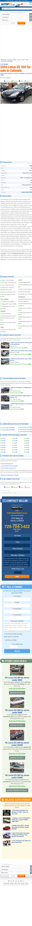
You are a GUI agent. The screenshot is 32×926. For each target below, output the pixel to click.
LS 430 (15, 452)
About (16, 883)
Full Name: (17, 535)
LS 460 (27, 438)
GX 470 (15, 441)
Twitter (21, 81)
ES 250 (3, 438)
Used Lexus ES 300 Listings (17, 721)
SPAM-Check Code (17, 569)
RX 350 (27, 447)
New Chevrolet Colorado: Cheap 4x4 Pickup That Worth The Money (21, 834)
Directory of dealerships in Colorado (10, 475)
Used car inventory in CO (7, 463)
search (21, 23)
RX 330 (27, 445)
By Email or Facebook (11, 636)
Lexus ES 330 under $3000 (8, 427)
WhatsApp (15, 81)
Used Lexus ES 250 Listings (17, 753)
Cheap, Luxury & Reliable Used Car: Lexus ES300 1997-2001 (21, 819)
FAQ (19, 883)
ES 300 (3, 441)
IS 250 (15, 443)
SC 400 (27, 452)
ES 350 (3, 445)
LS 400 (15, 450)
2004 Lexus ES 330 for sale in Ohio (21, 350)
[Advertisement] (16, 41)
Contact (26, 883)
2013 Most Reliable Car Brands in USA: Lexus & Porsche (20, 812)
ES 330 (3, 443)
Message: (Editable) (17, 555)
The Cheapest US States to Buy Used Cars (21, 841)
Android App (6, 883)
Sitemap (12, 883)
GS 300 (4, 447)
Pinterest (28, 81)
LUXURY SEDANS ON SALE (16, 790)
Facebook (8, 81)
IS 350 (15, 447)
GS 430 (15, 438)
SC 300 (27, 450)
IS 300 (15, 445)
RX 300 (27, 443)
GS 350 (4, 450)
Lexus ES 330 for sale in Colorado (9, 466)
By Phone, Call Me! (10, 640)
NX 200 (27, 441)
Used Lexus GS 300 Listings (17, 688)
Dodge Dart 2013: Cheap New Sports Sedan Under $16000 (20, 827)
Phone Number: (17, 549)
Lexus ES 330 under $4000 (8, 430)
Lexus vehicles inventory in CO (8, 468)
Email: (17, 542)
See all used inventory (18, 515)
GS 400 (4, 452)
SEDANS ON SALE (16, 693)
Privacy (22, 883)
